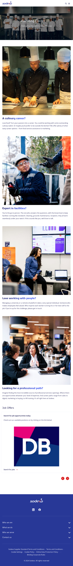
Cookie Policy (29, 552)
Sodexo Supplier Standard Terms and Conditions (26, 549)
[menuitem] (7, 3)
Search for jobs (11, 469)
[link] (36, 442)
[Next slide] (67, 478)
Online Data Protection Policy (47, 552)
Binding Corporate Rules (36, 555)
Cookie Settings (17, 552)
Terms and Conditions (54, 549)
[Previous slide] (62, 478)
